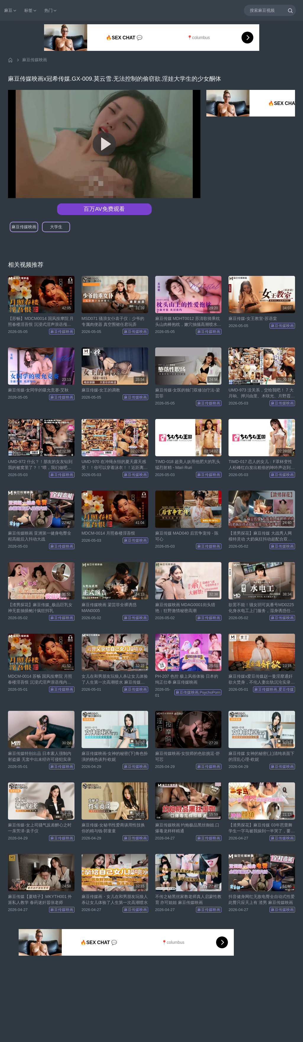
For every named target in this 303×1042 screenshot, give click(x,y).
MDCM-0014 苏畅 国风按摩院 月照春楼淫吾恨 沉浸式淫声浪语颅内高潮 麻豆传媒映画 (40, 679)
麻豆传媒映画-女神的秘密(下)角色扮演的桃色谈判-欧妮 (115, 756)
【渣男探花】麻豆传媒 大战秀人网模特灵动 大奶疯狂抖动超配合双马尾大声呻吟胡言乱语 (260, 536)
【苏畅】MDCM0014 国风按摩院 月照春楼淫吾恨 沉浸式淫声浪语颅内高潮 (41, 321)
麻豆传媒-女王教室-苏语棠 (253, 318)
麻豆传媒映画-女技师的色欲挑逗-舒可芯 (187, 756)
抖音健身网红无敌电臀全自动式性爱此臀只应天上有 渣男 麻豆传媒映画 (262, 899)
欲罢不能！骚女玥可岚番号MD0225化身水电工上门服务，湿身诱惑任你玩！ (262, 608)
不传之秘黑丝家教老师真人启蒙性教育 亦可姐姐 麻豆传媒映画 (188, 899)
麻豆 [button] (10, 10)
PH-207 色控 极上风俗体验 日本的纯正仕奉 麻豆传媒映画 (186, 679)
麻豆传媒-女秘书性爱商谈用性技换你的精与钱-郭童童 (113, 828)
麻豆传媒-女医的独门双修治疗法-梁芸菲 (187, 393)
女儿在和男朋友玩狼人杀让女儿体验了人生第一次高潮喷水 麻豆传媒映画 (115, 679)
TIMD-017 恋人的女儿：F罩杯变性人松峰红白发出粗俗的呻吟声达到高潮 (262, 464)
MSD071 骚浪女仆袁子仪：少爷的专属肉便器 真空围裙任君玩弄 (113, 321)
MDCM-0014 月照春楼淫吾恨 (108, 533)
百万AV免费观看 (104, 209)
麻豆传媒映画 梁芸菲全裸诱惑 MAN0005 (109, 607)
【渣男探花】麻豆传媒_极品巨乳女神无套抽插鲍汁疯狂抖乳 (40, 607)
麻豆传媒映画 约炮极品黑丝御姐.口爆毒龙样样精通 (187, 828)
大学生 (56, 226)
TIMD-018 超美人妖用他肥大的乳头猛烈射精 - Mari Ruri (187, 464)
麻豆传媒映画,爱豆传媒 (274, 689)
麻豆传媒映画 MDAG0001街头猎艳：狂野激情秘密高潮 (185, 607)
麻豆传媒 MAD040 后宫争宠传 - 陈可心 (187, 536)
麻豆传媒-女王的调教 (101, 390)
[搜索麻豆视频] (270, 10)
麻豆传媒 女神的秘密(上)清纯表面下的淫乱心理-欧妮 (261, 756)
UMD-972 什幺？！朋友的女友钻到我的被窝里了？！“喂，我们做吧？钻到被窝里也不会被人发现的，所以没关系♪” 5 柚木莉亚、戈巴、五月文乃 (41, 464)
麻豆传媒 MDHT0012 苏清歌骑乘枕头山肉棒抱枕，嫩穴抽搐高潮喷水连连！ (188, 321)
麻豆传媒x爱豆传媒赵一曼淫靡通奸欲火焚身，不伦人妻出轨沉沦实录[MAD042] (261, 679)
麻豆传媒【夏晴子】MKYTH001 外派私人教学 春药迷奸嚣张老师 (40, 899)
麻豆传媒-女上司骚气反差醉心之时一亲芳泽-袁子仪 (40, 828)
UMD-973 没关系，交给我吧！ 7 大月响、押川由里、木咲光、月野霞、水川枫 (262, 393)
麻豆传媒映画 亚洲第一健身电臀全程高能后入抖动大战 (39, 536)
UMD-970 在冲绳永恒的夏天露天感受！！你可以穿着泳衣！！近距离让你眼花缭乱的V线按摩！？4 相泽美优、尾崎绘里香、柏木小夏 (115, 464)
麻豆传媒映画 (34, 59)
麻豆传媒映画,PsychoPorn (198, 692)
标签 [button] (30, 10)
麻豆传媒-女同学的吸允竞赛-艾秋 (38, 390)
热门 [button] (50, 10)
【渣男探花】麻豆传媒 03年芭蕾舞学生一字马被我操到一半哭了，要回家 (262, 828)
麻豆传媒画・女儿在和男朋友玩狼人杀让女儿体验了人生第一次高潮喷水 (115, 899)
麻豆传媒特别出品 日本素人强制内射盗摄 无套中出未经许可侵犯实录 (39, 756)
